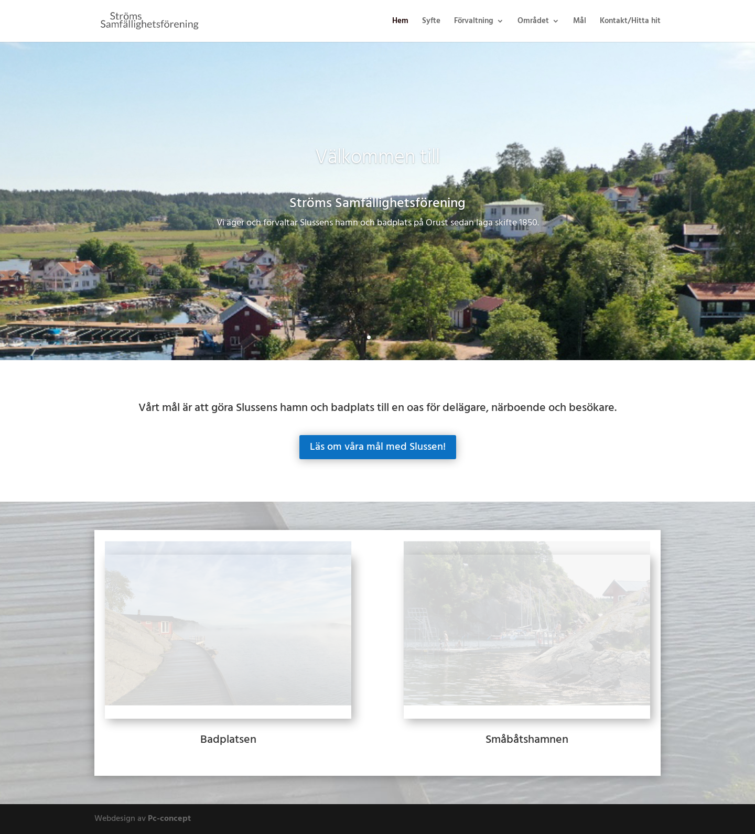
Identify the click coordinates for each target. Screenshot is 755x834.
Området (533, 22)
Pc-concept (169, 819)
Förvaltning (473, 22)
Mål (579, 22)
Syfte (431, 22)
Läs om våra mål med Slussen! (378, 447)
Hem (400, 22)
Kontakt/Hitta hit (630, 22)
